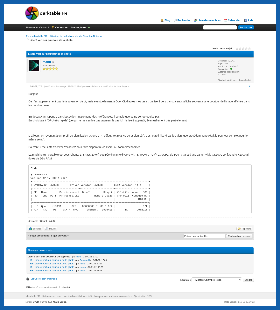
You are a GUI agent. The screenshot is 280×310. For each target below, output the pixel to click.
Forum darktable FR (36, 36)
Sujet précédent (39, 235)
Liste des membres (209, 20)
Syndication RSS (143, 296)
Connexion (61, 27)
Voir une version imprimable (44, 279)
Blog (167, 20)
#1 (250, 86)
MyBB (36, 302)
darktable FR (33, 296)
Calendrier (234, 20)
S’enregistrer (79, 27)
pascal (83, 267)
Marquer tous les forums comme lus (113, 296)
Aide (250, 20)
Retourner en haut (51, 296)
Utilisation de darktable (61, 36)
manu (47, 62)
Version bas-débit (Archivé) (78, 296)
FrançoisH (85, 260)
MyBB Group (59, 302)
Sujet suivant (59, 235)
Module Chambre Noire (87, 36)
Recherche (184, 20)
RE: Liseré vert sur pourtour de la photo (52, 260)
